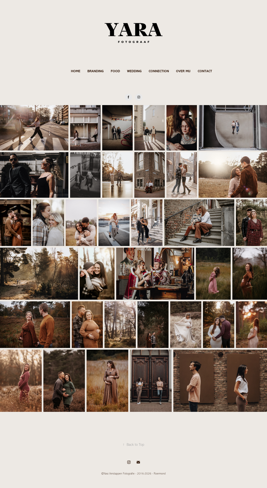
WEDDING (134, 71)
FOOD (115, 71)
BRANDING (95, 71)
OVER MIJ (183, 71)
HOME (75, 71)
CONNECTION (159, 71)
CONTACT (205, 71)
